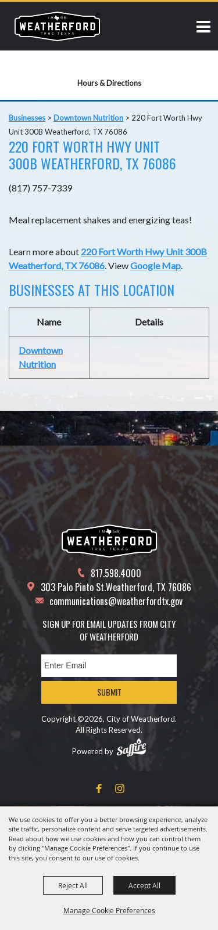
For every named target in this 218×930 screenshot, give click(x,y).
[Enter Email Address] (109, 665)
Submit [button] (109, 692)
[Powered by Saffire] (131, 747)
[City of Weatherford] (57, 26)
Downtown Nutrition (88, 117)
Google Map (155, 265)
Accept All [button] (144, 885)
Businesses (27, 117)
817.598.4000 (116, 573)
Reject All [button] (73, 885)
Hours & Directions (109, 83)
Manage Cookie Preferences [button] (109, 910)
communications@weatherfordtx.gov (116, 601)
